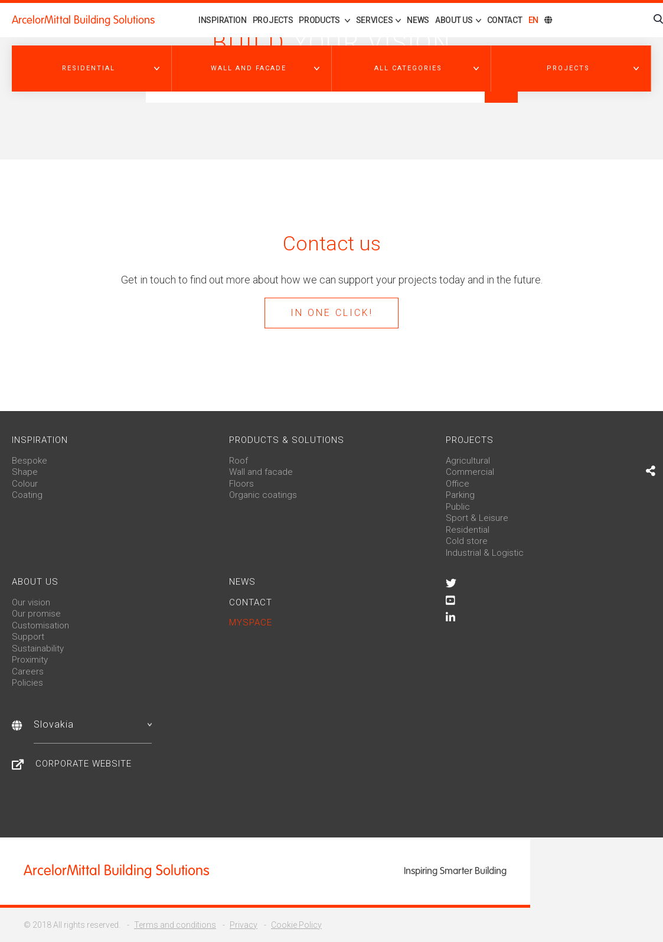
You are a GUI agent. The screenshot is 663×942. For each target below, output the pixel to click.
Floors (241, 483)
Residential (467, 529)
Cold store (467, 541)
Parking (460, 495)
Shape (25, 472)
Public (458, 506)
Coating (27, 495)
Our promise (36, 613)
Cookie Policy (296, 925)
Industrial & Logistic (485, 552)
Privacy (243, 925)
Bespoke (29, 460)
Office (457, 483)
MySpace (250, 622)
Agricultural (468, 460)
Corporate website (83, 763)
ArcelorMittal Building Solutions (83, 20)
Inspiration (222, 20)
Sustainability (38, 648)
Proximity (30, 659)
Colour (25, 483)
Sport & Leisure (477, 518)
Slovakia (93, 724)
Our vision (31, 602)
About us (35, 581)
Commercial (470, 472)
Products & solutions (286, 440)
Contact (504, 20)
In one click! (331, 312)
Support (28, 636)
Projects (273, 20)
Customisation (40, 625)
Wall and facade (261, 472)
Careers (28, 671)
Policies (27, 682)
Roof (238, 460)
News (418, 20)
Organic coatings (263, 495)
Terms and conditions (175, 925)
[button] (92, 68)
